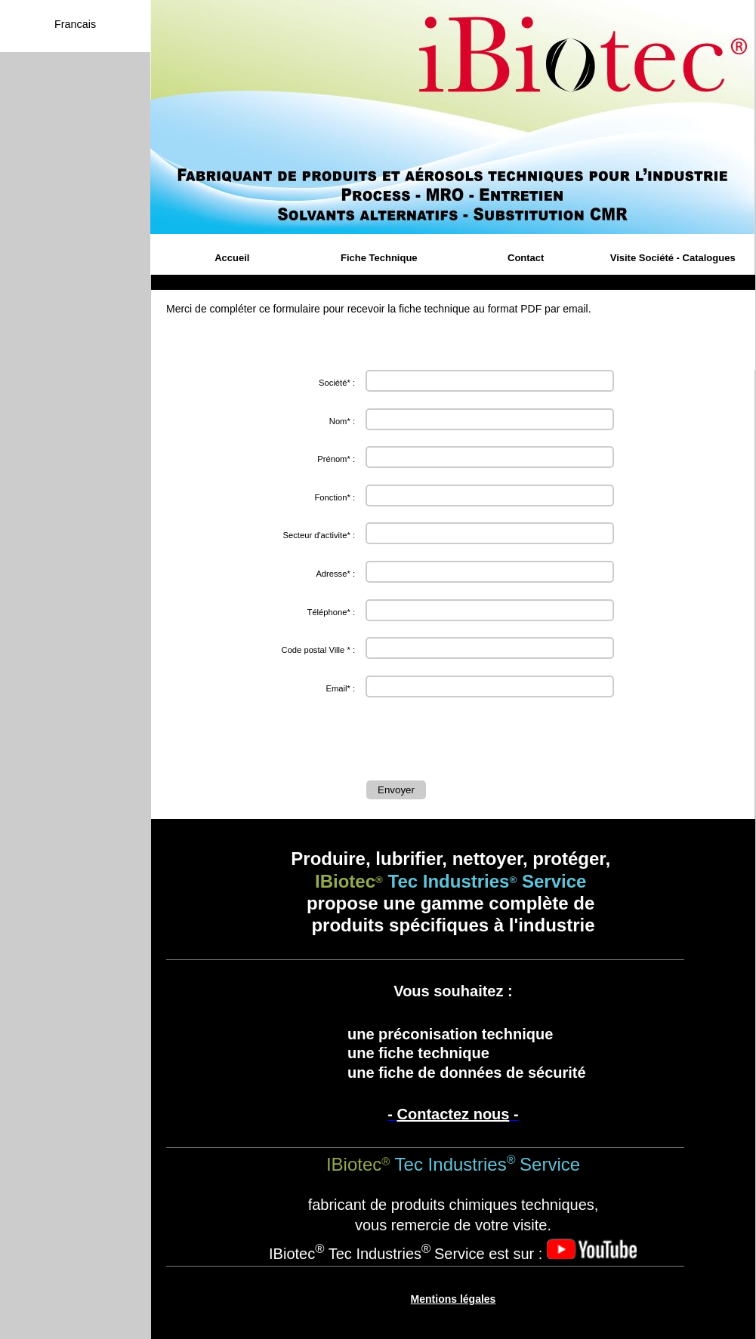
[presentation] (481, 742)
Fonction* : (335, 497)
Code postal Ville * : (318, 649)
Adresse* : (335, 573)
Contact (526, 257)
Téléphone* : (331, 612)
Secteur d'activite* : (319, 535)
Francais (75, 24)
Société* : (337, 382)
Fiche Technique (379, 257)
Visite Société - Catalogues (673, 257)
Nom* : (342, 421)
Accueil (231, 257)
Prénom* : (336, 458)
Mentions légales (453, 1299)
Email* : (340, 688)
